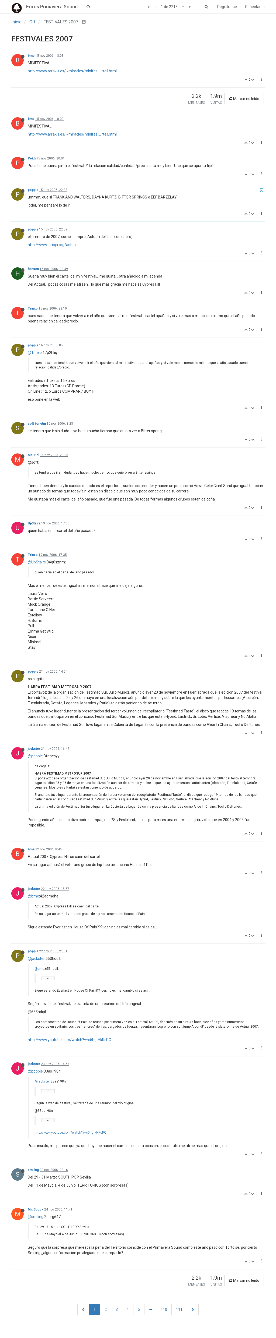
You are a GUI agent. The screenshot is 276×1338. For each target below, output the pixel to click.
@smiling (35, 1217)
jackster (34, 749)
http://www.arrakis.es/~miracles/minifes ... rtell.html (72, 71)
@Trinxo (35, 352)
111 (179, 1309)
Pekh (32, 158)
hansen (33, 269)
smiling (33, 1170)
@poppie (35, 756)
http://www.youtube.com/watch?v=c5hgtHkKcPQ (69, 1040)
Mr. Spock (35, 1209)
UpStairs (34, 523)
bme (31, 56)
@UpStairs (37, 562)
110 (164, 1309)
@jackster (36, 958)
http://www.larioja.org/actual (52, 245)
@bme (33, 896)
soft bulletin (37, 423)
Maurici (33, 455)
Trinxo (33, 308)
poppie (33, 190)
